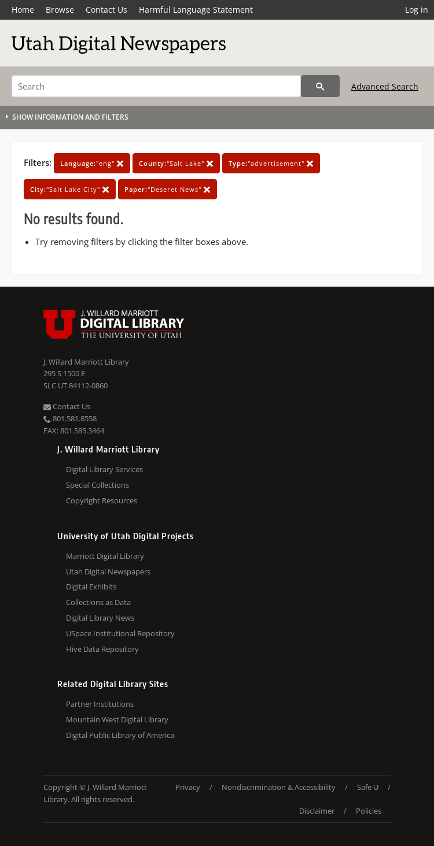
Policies (368, 811)
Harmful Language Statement (196, 9)
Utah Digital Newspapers (108, 571)
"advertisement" (271, 163)
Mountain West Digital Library (117, 719)
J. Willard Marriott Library (86, 362)
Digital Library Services (104, 469)
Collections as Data (98, 602)
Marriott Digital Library (105, 556)
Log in (416, 9)
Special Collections (97, 485)
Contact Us (106, 9)
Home (23, 9)
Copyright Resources (101, 500)
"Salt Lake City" (69, 189)
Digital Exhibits (91, 586)
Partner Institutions (100, 704)
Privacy (187, 787)
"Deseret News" (167, 189)
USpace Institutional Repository (120, 633)
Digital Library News (100, 618)
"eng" (92, 163)
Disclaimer (316, 811)
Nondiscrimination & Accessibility (279, 787)
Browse (60, 9)
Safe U (367, 787)
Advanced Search (384, 86)
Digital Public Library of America (120, 735)
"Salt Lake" (176, 163)
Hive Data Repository (102, 649)
